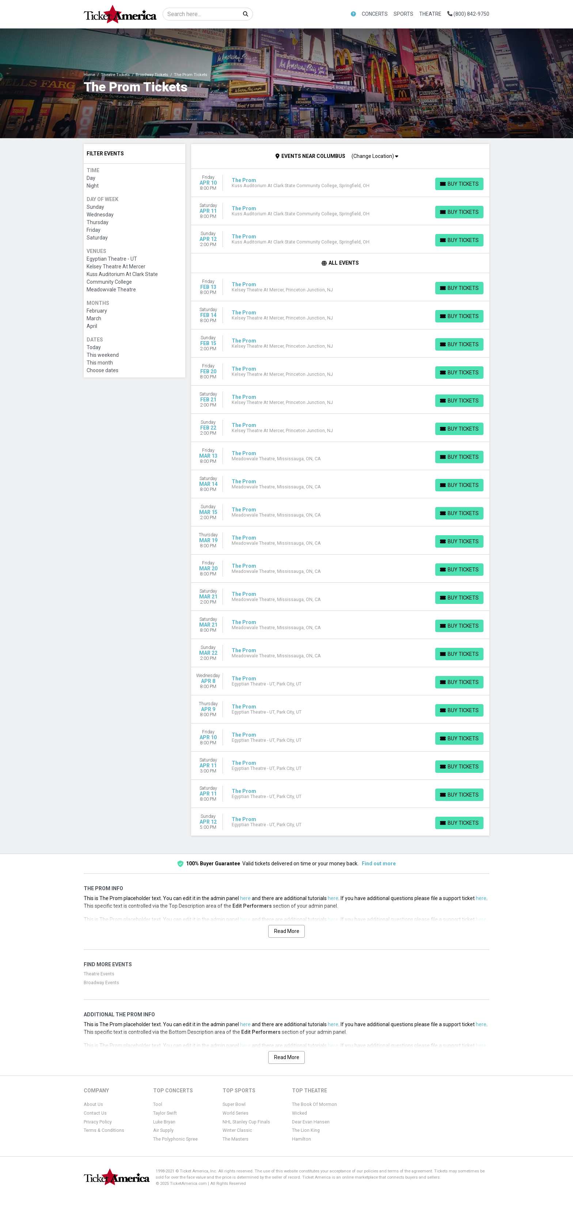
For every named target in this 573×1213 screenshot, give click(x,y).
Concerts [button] (375, 14)
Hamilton (301, 1139)
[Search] (201, 14)
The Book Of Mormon (314, 1104)
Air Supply (163, 1130)
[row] (340, 183)
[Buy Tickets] (459, 184)
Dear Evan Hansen (311, 1122)
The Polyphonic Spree (175, 1139)
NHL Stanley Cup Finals (246, 1122)
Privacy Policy (98, 1122)
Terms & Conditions (104, 1130)
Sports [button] (403, 14)
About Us (93, 1104)
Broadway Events (101, 982)
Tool (157, 1104)
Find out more (379, 863)
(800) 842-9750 (468, 14)
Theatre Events (99, 973)
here (245, 898)
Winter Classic (237, 1130)
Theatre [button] (430, 14)
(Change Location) (375, 156)
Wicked (299, 1113)
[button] (353, 14)
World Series (235, 1113)
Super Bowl (234, 1104)
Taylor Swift (165, 1113)
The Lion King (306, 1130)
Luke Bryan (164, 1122)
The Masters (235, 1139)
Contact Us (95, 1113)
